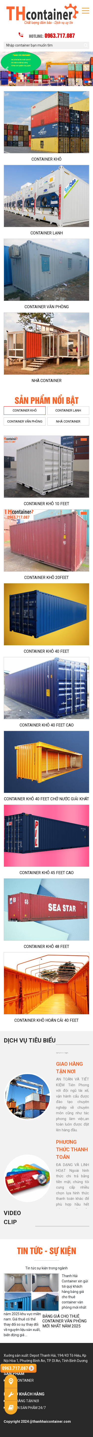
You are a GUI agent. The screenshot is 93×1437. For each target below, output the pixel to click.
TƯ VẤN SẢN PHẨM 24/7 (26, 1408)
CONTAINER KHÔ (46, 159)
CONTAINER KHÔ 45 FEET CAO (47, 872)
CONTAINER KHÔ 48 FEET (46, 946)
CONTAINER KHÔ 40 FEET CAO (47, 725)
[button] (7, 69)
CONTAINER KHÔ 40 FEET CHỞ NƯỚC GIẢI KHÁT (46, 799)
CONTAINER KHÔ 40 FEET (46, 651)
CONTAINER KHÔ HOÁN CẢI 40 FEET (46, 1020)
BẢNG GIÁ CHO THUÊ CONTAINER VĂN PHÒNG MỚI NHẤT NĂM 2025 (64, 1321)
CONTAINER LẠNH (47, 233)
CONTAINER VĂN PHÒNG (47, 306)
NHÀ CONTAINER (46, 380)
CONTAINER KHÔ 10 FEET (46, 503)
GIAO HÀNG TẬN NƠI (23, 1401)
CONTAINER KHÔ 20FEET (46, 577)
